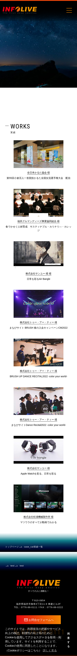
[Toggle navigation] (69, 10)
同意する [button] (68, 640)
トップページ (12, 547)
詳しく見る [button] (50, 650)
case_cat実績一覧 (33, 547)
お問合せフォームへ (41, 619)
